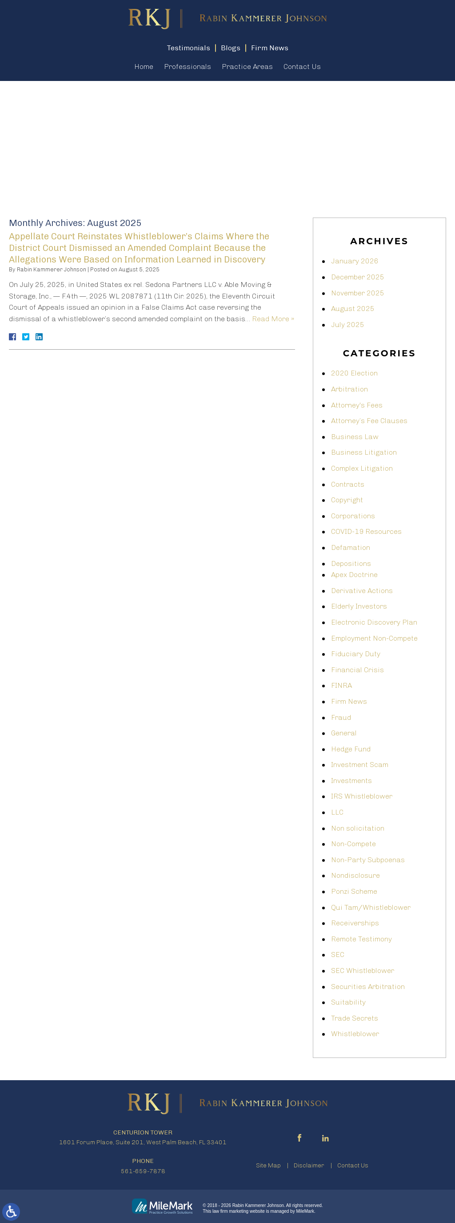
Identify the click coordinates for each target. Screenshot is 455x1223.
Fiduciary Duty (355, 654)
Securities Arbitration (368, 986)
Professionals (187, 67)
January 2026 (355, 261)
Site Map (268, 1165)
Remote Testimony (361, 939)
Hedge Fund (351, 749)
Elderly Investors (359, 606)
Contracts (347, 484)
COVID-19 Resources (366, 531)
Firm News (349, 701)
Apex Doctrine (354, 574)
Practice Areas (247, 67)
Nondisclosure (355, 875)
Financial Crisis (357, 670)
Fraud (341, 717)
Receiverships (355, 923)
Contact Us (302, 67)
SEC (337, 954)
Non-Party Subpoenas (368, 860)
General (344, 733)
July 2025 (347, 324)
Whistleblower (355, 1033)
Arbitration (349, 389)
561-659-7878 (143, 1171)
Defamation (350, 547)
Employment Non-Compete (374, 638)
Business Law (355, 436)
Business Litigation (364, 452)
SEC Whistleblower (362, 970)
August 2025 (353, 308)
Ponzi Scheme (354, 891)
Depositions (351, 563)
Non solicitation (357, 828)
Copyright (347, 500)
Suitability (348, 1002)
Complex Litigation (362, 468)
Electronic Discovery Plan (374, 622)
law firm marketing (230, 1211)
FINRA (341, 685)
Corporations (353, 516)
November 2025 (357, 293)
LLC (337, 812)
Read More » (273, 319)
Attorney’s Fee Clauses (369, 420)
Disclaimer (309, 1165)
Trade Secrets (354, 1018)
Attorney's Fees (357, 405)
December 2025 (357, 277)
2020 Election (354, 373)
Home (143, 67)
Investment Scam (359, 764)
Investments (351, 780)
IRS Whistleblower (361, 796)
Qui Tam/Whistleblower (371, 907)
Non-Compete (353, 844)
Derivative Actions (362, 590)
